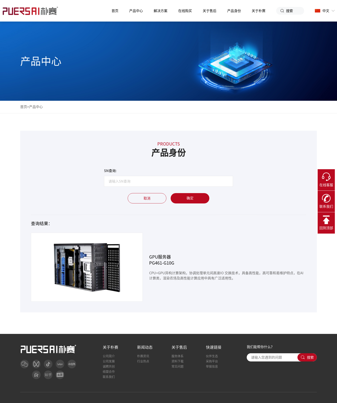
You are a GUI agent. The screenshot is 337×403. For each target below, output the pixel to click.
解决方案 (160, 10)
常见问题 (178, 366)
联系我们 (109, 376)
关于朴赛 (258, 10)
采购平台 (212, 361)
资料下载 (178, 361)
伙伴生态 (212, 356)
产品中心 (136, 10)
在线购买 (185, 10)
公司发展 (109, 361)
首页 (115, 10)
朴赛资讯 (143, 356)
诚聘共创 (109, 366)
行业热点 (143, 361)
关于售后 (209, 10)
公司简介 (109, 356)
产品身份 (234, 10)
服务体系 (178, 356)
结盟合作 (109, 371)
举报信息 (212, 366)
